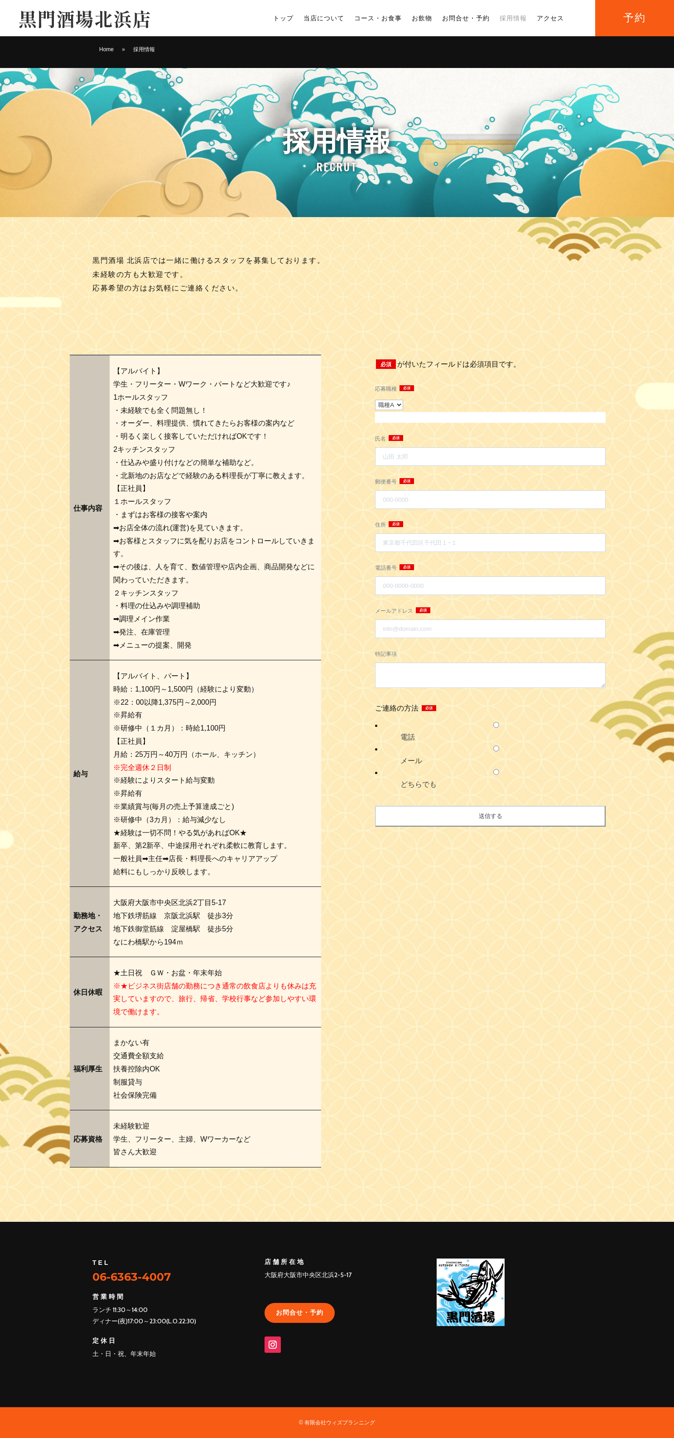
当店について (323, 18)
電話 (407, 737)
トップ (283, 18)
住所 (381, 525)
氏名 (381, 439)
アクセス (550, 18)
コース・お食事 (378, 18)
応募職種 (386, 389)
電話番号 (386, 568)
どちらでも (418, 784)
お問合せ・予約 (466, 18)
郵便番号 (386, 482)
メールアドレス (394, 611)
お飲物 (422, 18)
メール (411, 761)
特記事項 (386, 654)
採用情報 (513, 18)
